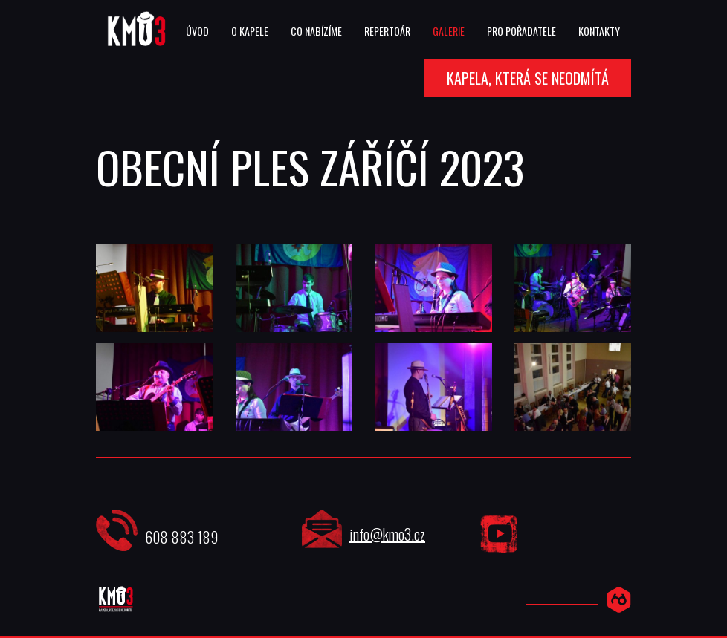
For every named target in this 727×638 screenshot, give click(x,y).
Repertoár (387, 31)
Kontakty (599, 31)
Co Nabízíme (316, 31)
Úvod (197, 31)
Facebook (607, 536)
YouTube (546, 536)
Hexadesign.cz (562, 599)
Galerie (449, 31)
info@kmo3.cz (387, 534)
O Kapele (249, 31)
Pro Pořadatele (521, 31)
